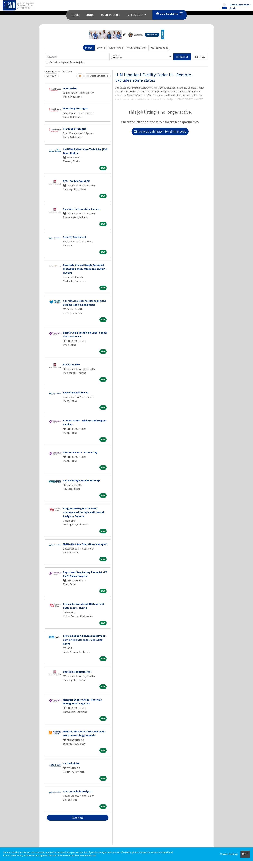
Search (88, 47)
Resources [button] (135, 15)
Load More (77, 817)
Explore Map (116, 47)
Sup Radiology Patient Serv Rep (81, 480)
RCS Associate (71, 364)
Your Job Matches (137, 47)
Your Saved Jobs (159, 47)
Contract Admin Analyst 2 (77, 791)
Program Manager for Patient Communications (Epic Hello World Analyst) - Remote (83, 512)
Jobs (90, 15)
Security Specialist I (74, 237)
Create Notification (97, 75)
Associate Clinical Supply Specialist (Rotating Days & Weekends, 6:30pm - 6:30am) (85, 268)
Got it (245, 854)
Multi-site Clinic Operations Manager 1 (85, 544)
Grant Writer (70, 88)
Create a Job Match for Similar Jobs (160, 131)
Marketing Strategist (75, 108)
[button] (199, 56)
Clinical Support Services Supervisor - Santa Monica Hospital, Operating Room (84, 639)
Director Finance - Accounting (80, 452)
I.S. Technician (71, 763)
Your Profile (110, 15)
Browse (101, 47)
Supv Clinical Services (75, 392)
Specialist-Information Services (81, 209)
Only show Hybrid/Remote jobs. (66, 62)
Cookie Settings (229, 854)
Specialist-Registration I (77, 671)
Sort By (50, 75)
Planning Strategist (74, 128)
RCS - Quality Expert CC (76, 181)
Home (75, 15)
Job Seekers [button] (169, 14)
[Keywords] (77, 56)
